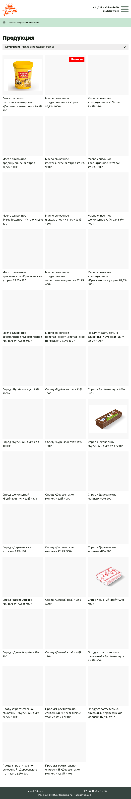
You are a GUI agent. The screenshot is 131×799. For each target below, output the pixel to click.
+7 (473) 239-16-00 (106, 7)
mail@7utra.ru (111, 11)
